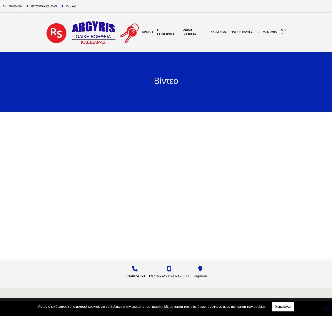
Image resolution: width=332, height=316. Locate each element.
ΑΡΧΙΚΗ (147, 31)
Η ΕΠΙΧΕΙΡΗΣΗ (166, 31)
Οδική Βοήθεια (189, 31)
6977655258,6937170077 (43, 6)
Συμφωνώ (283, 306)
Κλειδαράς (218, 31)
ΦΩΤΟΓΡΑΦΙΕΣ (242, 31)
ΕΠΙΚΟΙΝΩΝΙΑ (267, 31)
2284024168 (15, 6)
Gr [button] (283, 29)
